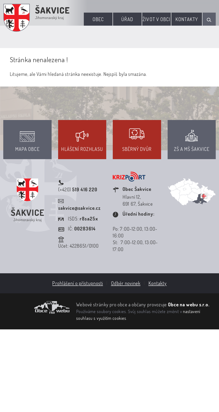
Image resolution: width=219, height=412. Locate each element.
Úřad (127, 19)
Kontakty (186, 19)
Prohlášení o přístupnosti (77, 283)
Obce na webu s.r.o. (189, 304)
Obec (98, 19)
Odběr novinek (125, 283)
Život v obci (156, 19)
